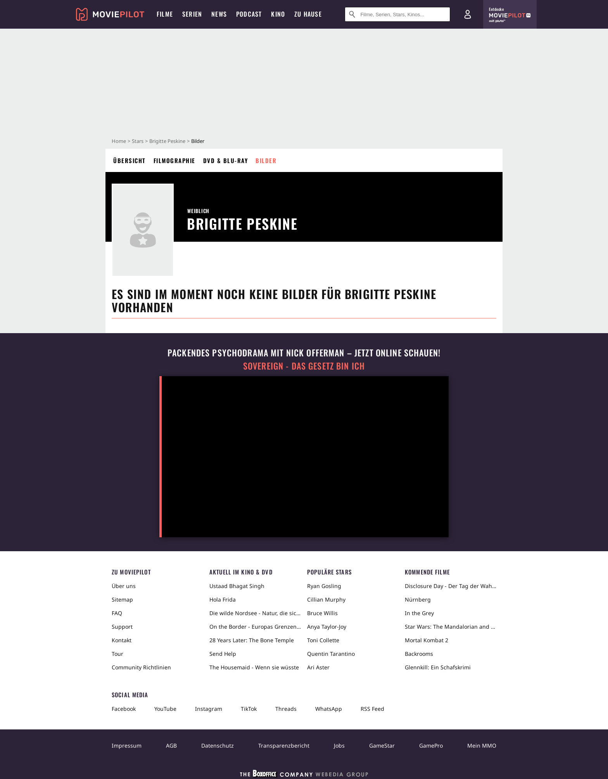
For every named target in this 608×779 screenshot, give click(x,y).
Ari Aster (318, 667)
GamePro (431, 745)
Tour (117, 653)
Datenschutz (217, 745)
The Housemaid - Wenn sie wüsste (254, 667)
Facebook (124, 708)
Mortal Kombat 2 (426, 640)
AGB (171, 745)
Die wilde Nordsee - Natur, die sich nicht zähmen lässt (255, 613)
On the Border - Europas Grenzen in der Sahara (255, 626)
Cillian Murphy (326, 599)
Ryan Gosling (324, 586)
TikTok (249, 708)
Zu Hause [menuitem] (308, 14)
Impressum (127, 745)
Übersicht (129, 160)
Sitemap (122, 599)
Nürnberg (418, 599)
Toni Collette (323, 640)
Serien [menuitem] (192, 14)
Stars (137, 141)
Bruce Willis (322, 613)
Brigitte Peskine (167, 141)
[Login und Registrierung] (467, 14)
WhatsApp (328, 708)
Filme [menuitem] (165, 14)
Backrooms (419, 653)
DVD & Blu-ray (225, 160)
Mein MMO (481, 745)
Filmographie (174, 160)
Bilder (266, 160)
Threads (286, 708)
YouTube (165, 708)
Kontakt (121, 640)
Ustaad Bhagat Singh (236, 586)
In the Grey (419, 613)
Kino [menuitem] (278, 14)
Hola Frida (222, 599)
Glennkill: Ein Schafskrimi (438, 667)
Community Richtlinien (141, 667)
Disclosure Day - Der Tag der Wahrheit (450, 586)
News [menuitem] (219, 14)
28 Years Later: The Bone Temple (251, 640)
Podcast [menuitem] (249, 14)
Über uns (124, 586)
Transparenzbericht (283, 745)
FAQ (117, 613)
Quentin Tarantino (331, 653)
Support (122, 626)
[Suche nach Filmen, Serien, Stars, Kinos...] (397, 14)
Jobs (339, 745)
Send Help (222, 653)
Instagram (208, 708)
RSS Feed (372, 708)
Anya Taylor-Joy (326, 626)
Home (119, 141)
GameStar (382, 745)
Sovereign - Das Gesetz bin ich (304, 365)
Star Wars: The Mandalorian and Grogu (450, 626)
